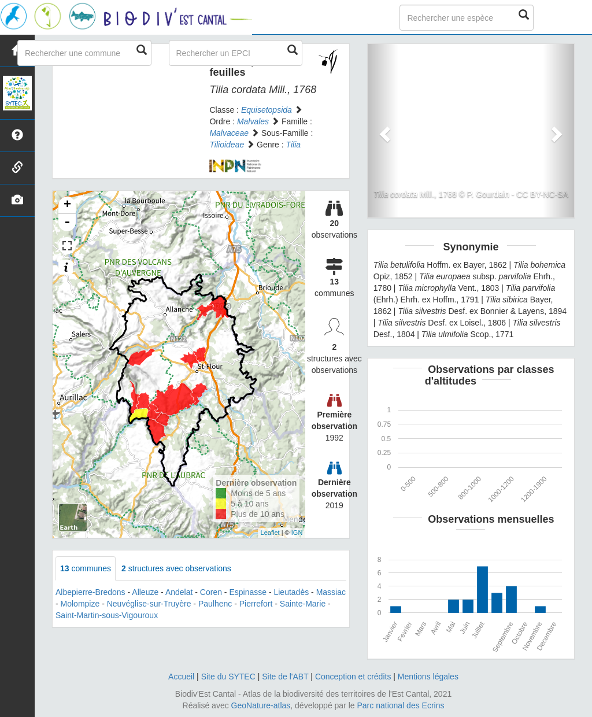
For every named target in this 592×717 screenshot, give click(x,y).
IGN (297, 532)
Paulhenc (215, 603)
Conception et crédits (353, 676)
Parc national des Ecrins (401, 705)
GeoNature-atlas (261, 705)
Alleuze (145, 592)
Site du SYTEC (228, 676)
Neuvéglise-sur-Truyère (149, 603)
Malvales (253, 121)
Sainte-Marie (302, 603)
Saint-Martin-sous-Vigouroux (107, 615)
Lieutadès (291, 592)
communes (85, 568)
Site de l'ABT (285, 676)
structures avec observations (176, 568)
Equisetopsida (266, 109)
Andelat (179, 592)
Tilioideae (226, 144)
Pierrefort (256, 603)
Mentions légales (428, 676)
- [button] (67, 222)
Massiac (331, 592)
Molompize (80, 603)
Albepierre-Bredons (90, 592)
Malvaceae (229, 133)
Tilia (293, 144)
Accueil (181, 676)
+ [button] (67, 205)
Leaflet (270, 532)
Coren (211, 592)
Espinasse (248, 592)
